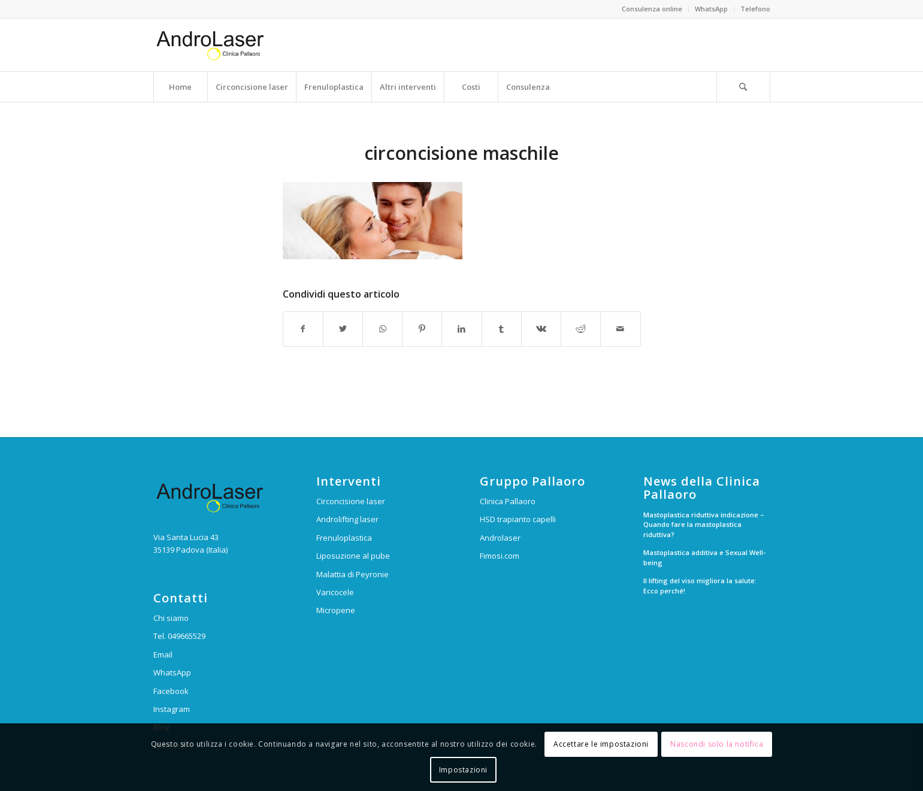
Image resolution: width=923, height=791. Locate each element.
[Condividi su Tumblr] (501, 329)
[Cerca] (743, 87)
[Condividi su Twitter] (342, 329)
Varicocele (335, 592)
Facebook (171, 691)
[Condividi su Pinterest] (422, 329)
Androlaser (500, 537)
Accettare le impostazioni (601, 744)
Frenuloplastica (344, 537)
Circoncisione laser (350, 501)
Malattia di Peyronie (352, 574)
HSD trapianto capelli (518, 519)
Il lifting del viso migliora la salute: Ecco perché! (699, 585)
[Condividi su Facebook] (303, 329)
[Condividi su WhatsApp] (382, 329)
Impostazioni (463, 770)
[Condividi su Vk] (541, 329)
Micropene (335, 610)
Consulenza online (652, 8)
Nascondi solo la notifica (716, 744)
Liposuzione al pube (353, 555)
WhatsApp (711, 8)
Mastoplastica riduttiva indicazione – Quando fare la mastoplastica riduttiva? (703, 524)
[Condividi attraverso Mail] (620, 329)
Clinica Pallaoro (507, 501)
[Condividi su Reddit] (580, 329)
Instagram (171, 709)
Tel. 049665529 (179, 636)
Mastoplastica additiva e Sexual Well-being (704, 557)
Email (163, 654)
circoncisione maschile (461, 153)
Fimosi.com (499, 555)
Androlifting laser (347, 519)
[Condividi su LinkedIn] (461, 329)
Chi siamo (171, 618)
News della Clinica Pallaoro (701, 488)
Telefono (755, 8)
